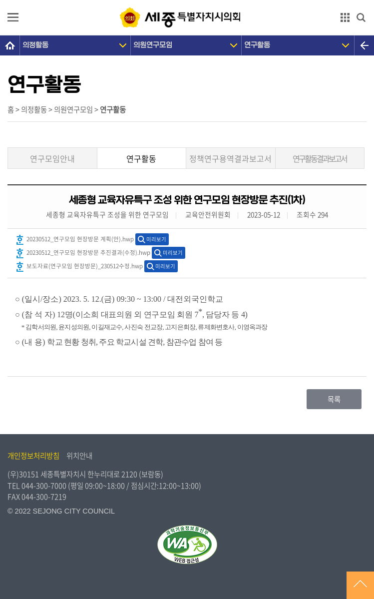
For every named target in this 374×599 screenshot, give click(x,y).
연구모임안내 (52, 158)
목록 (334, 399)
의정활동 (35, 45)
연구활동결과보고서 (320, 158)
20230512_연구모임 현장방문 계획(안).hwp (74, 240)
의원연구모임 (152, 45)
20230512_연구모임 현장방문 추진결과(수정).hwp (82, 253)
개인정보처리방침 (33, 455)
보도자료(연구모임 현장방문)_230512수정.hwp (79, 267)
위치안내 (79, 455)
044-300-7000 (43, 485)
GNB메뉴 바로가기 (187, 0)
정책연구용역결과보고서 (230, 158)
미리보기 (156, 239)
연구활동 (257, 45)
